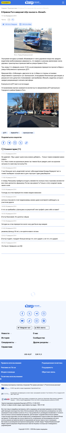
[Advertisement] (33, 269)
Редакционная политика (52, 363)
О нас (35, 333)
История (5, 338)
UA (9, 19)
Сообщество (39, 338)
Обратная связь (48, 372)
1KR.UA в (11, 24)
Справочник (6, 347)
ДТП (4, 133)
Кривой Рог (14, 133)
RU (13, 19)
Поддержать (6, 2)
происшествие (28, 133)
